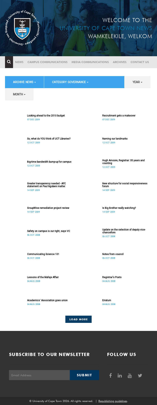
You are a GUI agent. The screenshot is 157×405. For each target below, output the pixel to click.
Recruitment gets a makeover (118, 115)
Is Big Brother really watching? (119, 208)
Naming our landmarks (115, 138)
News (19, 62)
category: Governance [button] (70, 82)
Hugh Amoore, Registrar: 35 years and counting (123, 162)
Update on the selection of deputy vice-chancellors (123, 231)
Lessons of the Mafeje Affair (43, 277)
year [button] (137, 82)
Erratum (106, 300)
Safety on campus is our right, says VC (48, 231)
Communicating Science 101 (43, 254)
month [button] (19, 94)
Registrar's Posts (112, 277)
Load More (78, 319)
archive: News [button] (24, 82)
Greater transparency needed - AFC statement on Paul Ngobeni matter (46, 185)
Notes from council (113, 254)
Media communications (90, 62)
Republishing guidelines (112, 401)
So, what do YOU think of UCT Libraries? (48, 138)
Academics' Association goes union (47, 300)
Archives (120, 62)
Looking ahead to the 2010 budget (46, 115)
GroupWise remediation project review (48, 208)
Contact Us (140, 62)
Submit (84, 375)
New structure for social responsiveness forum (124, 185)
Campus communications (47, 62)
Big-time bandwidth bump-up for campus (49, 161)
